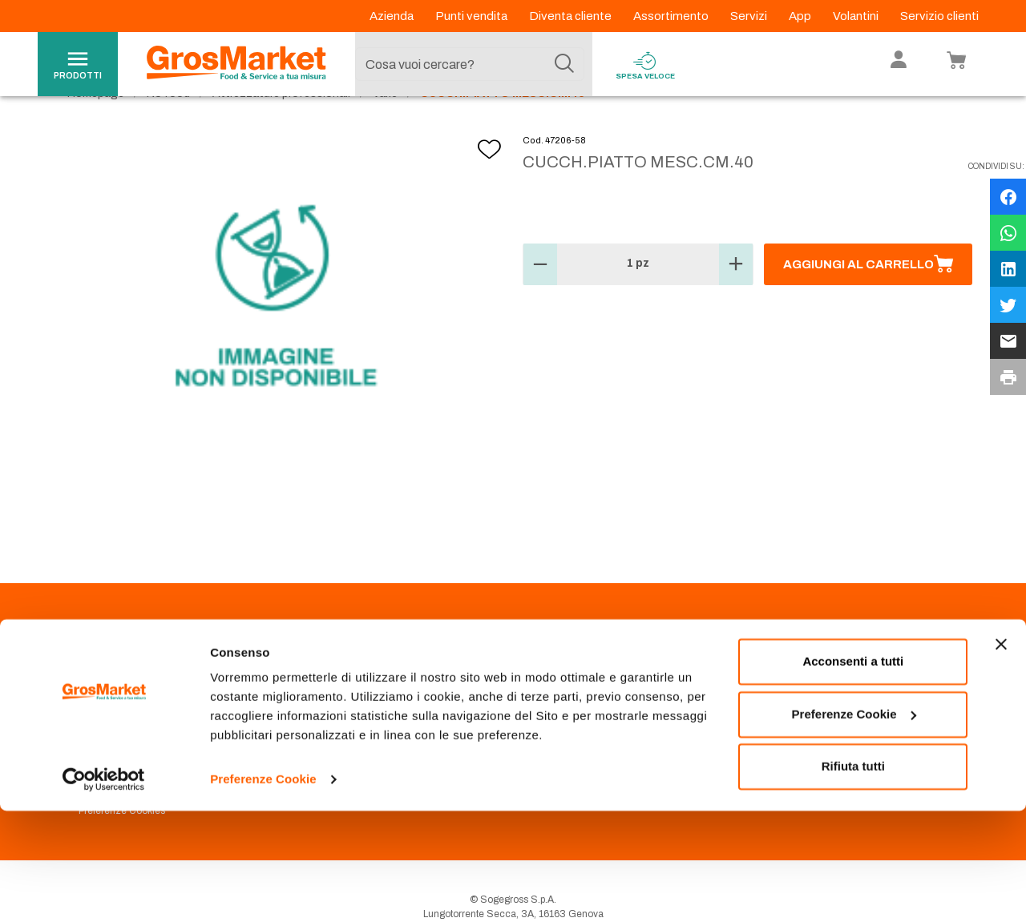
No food (168, 129)
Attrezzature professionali (281, 129)
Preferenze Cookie (263, 890)
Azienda (393, 16)
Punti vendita (472, 16)
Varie (385, 129)
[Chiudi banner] (1001, 755)
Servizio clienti (939, 16)
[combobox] (470, 64)
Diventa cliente (571, 16)
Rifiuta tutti (853, 877)
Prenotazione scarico (347, 711)
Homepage (95, 129)
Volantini (857, 16)
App (801, 16)
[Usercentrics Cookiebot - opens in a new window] (104, 891)
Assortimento (672, 16)
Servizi (750, 16)
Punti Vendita (329, 692)
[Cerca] (564, 64)
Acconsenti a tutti (852, 772)
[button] (540, 299)
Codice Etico (107, 711)
